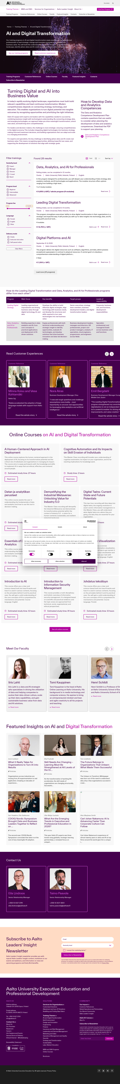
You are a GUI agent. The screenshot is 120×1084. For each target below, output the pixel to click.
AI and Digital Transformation (41, 27)
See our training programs (18, 53)
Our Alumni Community (87, 1011)
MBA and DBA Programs (51, 1049)
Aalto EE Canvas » (86, 1018)
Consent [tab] (35, 527)
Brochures (46, 1056)
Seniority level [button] (18, 163)
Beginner (11, 190)
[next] (112, 354)
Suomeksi (107, 3)
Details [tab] (60, 527)
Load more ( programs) (45, 272)
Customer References (27, 14)
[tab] (18, 163)
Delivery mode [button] (18, 234)
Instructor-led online (15, 240)
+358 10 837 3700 (14, 1016)
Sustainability (47, 1042)
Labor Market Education (51, 1045)
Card (89, 158)
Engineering (47, 1024)
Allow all (83, 561)
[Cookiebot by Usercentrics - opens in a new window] (88, 521)
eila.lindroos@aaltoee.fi (17, 906)
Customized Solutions (50, 1007)
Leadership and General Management (55, 1031)
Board (10, 177)
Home (9, 27)
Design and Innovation (50, 1022)
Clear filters (18, 248)
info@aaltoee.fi (11, 1018)
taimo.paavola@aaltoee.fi (60, 906)
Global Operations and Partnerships (91, 1009)
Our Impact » (84, 1004)
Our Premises (10, 1026)
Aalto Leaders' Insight (65, 9)
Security (45, 1038)
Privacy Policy (51, 1071)
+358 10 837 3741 (15, 903)
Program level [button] (18, 186)
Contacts (73, 14)
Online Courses (42, 14)
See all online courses (60, 629)
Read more (105, 191)
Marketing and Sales (49, 1033)
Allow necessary (36, 561)
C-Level (11, 174)
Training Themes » (50, 1015)
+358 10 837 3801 (57, 903)
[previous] (107, 354)
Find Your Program (105, 9)
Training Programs (12, 14)
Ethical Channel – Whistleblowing (17, 1038)
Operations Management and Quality (55, 1036)
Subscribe (109, 1038)
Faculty (52, 14)
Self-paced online (15, 242)
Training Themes (21, 27)
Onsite (11, 237)
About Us (9, 1024)
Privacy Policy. (105, 1034)
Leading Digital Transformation (58, 202)
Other (11, 224)
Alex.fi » (82, 1020)
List (97, 158)
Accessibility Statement (14, 1042)
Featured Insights (62, 14)
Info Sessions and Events (14, 1033)
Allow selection (59, 561)
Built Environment (49, 1020)
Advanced (11, 195)
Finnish (11, 219)
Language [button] (18, 216)
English (11, 222)
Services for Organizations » (53, 1004)
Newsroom (9, 1029)
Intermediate (12, 192)
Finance (45, 1027)
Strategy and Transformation (52, 1040)
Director (11, 172)
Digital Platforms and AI (53, 238)
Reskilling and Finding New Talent (54, 1011)
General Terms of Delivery (14, 1035)
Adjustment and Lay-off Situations (54, 1009)
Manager (11, 169)
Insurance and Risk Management (53, 1029)
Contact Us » (11, 1022)
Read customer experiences (45, 53)
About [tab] (85, 527)
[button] (13, 707)
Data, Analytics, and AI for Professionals (65, 167)
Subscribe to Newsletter (87, 14)
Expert (10, 166)
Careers (8, 1031)
